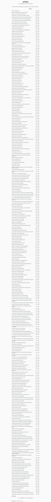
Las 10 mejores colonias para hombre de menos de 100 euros (21, 369)
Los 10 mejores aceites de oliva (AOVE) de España (20, 225)
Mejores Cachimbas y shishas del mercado (18, 56)
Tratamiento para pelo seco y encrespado (18, 295)
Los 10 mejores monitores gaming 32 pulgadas (19, 334)
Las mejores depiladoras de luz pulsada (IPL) (19, 380)
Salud (28, 15)
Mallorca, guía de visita (15, 433)
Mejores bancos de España (16, 271)
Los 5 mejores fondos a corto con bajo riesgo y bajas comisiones (22, 336)
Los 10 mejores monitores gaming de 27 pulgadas (20, 263)
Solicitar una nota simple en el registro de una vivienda (20, 402)
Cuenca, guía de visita (15, 129)
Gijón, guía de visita (15, 236)
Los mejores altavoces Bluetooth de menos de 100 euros (21, 397)
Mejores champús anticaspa (16, 276)
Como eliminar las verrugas (16, 273)
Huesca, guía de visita (15, 209)
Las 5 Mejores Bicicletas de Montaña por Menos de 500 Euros (21, 455)
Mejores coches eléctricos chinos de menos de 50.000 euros (21, 194)
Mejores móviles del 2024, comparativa (18, 410)
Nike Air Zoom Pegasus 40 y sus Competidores (19, 317)
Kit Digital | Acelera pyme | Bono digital (18, 260)
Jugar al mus (14, 258)
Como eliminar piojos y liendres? (17, 214)
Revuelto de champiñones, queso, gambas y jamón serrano (21, 116)
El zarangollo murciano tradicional (17, 361)
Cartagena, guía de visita (16, 360)
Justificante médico (15, 489)
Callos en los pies (14, 189)
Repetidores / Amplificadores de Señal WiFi (19, 478)
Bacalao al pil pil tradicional (16, 105)
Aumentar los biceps (15, 222)
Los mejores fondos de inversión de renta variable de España (21, 300)
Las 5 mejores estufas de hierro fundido (18, 316)
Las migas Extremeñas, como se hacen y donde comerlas (21, 399)
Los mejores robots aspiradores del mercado (19, 104)
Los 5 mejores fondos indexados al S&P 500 (19, 25)
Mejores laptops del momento (16, 404)
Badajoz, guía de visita (15, 39)
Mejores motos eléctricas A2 (16, 183)
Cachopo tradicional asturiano (16, 51)
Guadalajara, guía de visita (16, 31)
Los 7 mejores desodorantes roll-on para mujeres (19, 20)
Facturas (26, 3)
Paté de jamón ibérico (15, 430)
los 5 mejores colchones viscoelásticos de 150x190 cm (20, 302)
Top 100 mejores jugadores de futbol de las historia (20, 436)
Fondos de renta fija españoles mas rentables (19, 187)
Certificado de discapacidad (16, 487)
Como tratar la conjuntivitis (16, 107)
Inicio (19, 3)
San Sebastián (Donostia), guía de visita (18, 57)
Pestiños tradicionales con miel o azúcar (18, 372)
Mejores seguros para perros (16, 462)
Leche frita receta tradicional (16, 220)
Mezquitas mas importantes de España (18, 441)
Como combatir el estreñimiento (17, 162)
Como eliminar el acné (15, 123)
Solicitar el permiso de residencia (17, 239)
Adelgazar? (22, 3)
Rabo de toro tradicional (15, 99)
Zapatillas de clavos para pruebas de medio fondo (20, 386)
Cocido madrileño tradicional (16, 470)
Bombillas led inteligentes (16, 244)
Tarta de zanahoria (15, 350)
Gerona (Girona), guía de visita (16, 36)
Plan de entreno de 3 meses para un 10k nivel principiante (21, 449)
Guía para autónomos (15, 407)
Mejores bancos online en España (17, 368)
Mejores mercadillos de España (17, 391)
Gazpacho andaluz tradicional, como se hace (19, 394)
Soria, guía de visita (15, 62)
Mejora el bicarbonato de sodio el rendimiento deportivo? (21, 345)
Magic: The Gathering (15, 378)
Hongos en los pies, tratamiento (17, 479)
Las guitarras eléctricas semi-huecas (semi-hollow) (20, 17)
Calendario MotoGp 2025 (16, 249)
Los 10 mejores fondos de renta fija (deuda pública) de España (22, 354)
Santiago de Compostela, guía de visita (18, 408)
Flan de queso (14, 284)
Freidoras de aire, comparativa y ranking (18, 137)
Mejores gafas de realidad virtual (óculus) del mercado (20, 438)
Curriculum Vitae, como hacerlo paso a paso (19, 297)
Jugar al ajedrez (14, 108)
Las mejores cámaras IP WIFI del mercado (18, 142)
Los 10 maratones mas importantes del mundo (19, 416)
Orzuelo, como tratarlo (15, 112)
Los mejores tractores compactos (17, 329)
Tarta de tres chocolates (15, 28)
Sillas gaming (14, 70)
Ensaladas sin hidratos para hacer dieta (18, 121)
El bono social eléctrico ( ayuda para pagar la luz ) (20, 476)
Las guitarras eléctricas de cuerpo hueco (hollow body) (20, 192)
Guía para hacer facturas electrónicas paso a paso (20, 444)
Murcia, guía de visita (15, 80)
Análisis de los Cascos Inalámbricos (17, 173)
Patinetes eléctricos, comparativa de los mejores (19, 287)
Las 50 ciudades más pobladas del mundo (18, 451)
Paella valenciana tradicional (16, 415)
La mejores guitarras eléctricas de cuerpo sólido (19, 18)
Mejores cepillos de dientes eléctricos (18, 389)
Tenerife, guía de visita (15, 206)
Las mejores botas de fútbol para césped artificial (20, 331)
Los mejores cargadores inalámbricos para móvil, (19, 181)
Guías (18, 10)
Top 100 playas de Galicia (16, 388)
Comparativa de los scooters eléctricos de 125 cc (19, 175)
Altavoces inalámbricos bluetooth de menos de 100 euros (21, 375)
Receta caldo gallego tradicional (17, 46)
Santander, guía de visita (16, 75)
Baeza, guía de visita (15, 266)
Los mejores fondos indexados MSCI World (18, 484)
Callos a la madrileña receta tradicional (18, 274)
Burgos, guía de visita (15, 33)
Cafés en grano (14, 165)
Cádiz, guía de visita (15, 78)
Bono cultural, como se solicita (17, 396)
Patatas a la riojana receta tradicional (17, 247)
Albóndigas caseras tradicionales (17, 223)
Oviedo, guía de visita (15, 228)
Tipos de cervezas (15, 160)
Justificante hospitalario (15, 238)
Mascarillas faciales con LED (16, 265)
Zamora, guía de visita (15, 212)
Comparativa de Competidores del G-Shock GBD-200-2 (21, 314)
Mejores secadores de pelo (16, 268)
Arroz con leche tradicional (16, 83)
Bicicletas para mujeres (15, 292)
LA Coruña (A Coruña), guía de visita (17, 358)
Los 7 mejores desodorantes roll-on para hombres (20, 465)
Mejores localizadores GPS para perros (18, 12)
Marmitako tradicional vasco (16, 91)
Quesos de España (15, 159)
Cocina (26, 23)
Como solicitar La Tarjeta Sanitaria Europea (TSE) (19, 282)
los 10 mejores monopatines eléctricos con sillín (19, 97)
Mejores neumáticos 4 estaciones (17, 64)
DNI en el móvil (14, 10)
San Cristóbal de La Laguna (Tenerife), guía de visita (20, 113)
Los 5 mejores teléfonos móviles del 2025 (18, 178)
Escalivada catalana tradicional (17, 242)
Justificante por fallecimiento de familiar (18, 467)
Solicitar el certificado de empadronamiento (19, 86)
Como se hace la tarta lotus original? (17, 217)
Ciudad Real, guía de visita (16, 26)
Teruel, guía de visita (15, 344)
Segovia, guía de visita (15, 147)
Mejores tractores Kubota (16, 204)
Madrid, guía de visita (15, 54)
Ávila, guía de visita (15, 289)
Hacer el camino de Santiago (16, 169)
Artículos (26, 12)
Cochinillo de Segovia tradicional (17, 373)
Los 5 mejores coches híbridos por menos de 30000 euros (21, 492)
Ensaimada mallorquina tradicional (17, 366)
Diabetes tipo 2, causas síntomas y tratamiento (19, 15)
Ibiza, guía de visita (15, 118)
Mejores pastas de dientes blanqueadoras (18, 184)
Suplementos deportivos (16, 157)
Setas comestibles (15, 102)
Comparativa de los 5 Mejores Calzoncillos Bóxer (19, 459)
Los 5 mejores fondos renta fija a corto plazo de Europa (20, 201)
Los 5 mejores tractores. (15, 457)
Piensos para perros (15, 413)
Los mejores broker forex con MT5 (17, 252)
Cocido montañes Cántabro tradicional (18, 250)
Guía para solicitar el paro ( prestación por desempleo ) (20, 298)
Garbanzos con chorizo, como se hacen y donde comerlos (21, 139)
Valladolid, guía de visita (15, 96)
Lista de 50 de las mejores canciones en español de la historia (22, 494)
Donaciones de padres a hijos (16, 363)
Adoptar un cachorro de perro (16, 72)
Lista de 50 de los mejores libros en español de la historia (21, 313)
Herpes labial (14, 115)
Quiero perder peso (15, 308)
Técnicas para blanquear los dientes (17, 257)
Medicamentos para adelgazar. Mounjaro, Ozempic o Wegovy (21, 65)
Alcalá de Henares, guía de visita (17, 126)
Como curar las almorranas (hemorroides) (18, 73)
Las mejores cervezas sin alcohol (17, 328)
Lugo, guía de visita (15, 81)
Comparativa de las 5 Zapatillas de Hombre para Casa (20, 421)
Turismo (22, 26)
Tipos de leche (14, 150)
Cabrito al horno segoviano (16, 34)
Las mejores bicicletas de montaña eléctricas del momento (21, 155)
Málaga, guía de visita (15, 48)
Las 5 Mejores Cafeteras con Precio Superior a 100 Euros (21, 475)
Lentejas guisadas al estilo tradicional (18, 230)
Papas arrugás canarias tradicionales (18, 383)
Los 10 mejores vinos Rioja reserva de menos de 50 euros (21, 231)
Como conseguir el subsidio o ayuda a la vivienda (20, 153)
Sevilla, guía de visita (15, 59)
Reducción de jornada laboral (16, 41)
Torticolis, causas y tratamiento (17, 428)
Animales (23, 72)
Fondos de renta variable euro (16, 347)
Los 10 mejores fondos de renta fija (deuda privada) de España (22, 352)
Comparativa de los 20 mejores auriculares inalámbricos (21, 279)
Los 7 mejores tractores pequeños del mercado (19, 424)
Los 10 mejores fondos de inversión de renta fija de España (21, 42)
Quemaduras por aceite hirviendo (17, 88)
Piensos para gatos (15, 290)
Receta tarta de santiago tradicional (17, 342)
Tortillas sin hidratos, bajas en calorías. (18, 124)
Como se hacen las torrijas (16, 255)
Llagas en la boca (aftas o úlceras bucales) (18, 246)
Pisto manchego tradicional (16, 67)
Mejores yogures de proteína (16, 460)
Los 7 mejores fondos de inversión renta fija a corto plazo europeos (22, 340)
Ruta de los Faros (14, 418)
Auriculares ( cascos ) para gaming (17, 134)
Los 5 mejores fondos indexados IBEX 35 (18, 486)
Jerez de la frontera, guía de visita (17, 435)
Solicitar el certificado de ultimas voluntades (19, 473)
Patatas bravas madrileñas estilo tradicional (19, 94)
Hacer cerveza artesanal (16, 281)
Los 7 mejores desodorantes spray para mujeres (19, 197)
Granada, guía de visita (15, 145)
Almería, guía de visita (15, 45)
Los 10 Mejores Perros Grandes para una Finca (19, 311)
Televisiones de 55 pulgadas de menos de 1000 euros (20, 89)
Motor (29, 175)
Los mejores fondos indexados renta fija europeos (20, 324)
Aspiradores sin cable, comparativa (17, 405)
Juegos (18, 108)
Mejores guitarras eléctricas (16, 233)
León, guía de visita (15, 241)
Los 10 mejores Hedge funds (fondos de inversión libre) (20, 195)
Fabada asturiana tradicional (16, 131)
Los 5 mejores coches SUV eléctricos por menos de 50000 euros (22, 426)
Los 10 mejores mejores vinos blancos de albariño (20, 53)
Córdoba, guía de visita (15, 132)
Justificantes (30, 3)
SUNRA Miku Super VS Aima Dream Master (19, 446)
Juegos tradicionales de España (17, 443)
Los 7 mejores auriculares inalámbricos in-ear (19, 207)
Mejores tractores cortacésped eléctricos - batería (20, 215)
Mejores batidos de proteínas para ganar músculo (20, 319)
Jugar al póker (14, 110)
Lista (31, 313)
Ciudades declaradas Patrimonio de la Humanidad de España (21, 305)
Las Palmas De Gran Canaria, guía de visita (18, 381)
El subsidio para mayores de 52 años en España (19, 148)
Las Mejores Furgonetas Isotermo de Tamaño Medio (20, 423)
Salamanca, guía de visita (16, 140)
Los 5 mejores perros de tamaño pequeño (18, 176)
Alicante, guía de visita (15, 186)
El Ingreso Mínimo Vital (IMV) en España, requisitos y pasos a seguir (22, 171)
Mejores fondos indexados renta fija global (18, 322)
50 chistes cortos (14, 481)
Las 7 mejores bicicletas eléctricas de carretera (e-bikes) (21, 338)
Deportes (21, 157)
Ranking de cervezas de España (17, 309)
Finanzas (27, 25)
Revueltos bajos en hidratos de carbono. (18, 23)
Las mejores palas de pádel (16, 468)
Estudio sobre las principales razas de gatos (19, 304)
